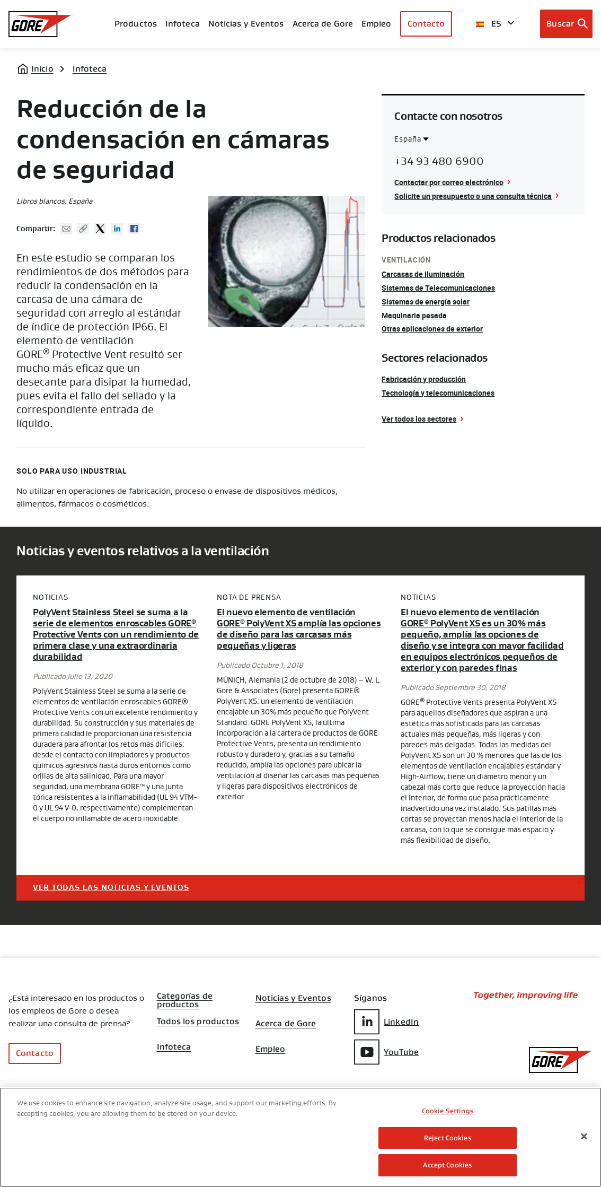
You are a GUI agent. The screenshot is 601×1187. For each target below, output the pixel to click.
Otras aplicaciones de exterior (432, 329)
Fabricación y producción (424, 379)
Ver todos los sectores (419, 419)
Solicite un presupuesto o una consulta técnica (473, 196)
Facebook (134, 228)
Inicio (42, 68)
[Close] (584, 1136)
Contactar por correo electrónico (448, 182)
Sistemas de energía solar (426, 301)
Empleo (270, 1049)
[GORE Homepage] (40, 24)
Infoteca (90, 68)
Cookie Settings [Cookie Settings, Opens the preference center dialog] (448, 1111)
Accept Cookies (447, 1165)
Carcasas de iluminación (423, 274)
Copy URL (83, 228)
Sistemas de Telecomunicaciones (438, 288)
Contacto (426, 23)
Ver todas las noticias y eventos (111, 888)
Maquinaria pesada (414, 315)
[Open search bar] (566, 24)
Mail (66, 228)
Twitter (100, 228)
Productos (135, 23)
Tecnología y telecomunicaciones (438, 393)
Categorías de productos (185, 997)
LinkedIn (386, 1022)
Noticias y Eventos (246, 23)
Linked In (117, 228)
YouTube (386, 1052)
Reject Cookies (448, 1138)
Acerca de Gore (323, 23)
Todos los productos (198, 1021)
